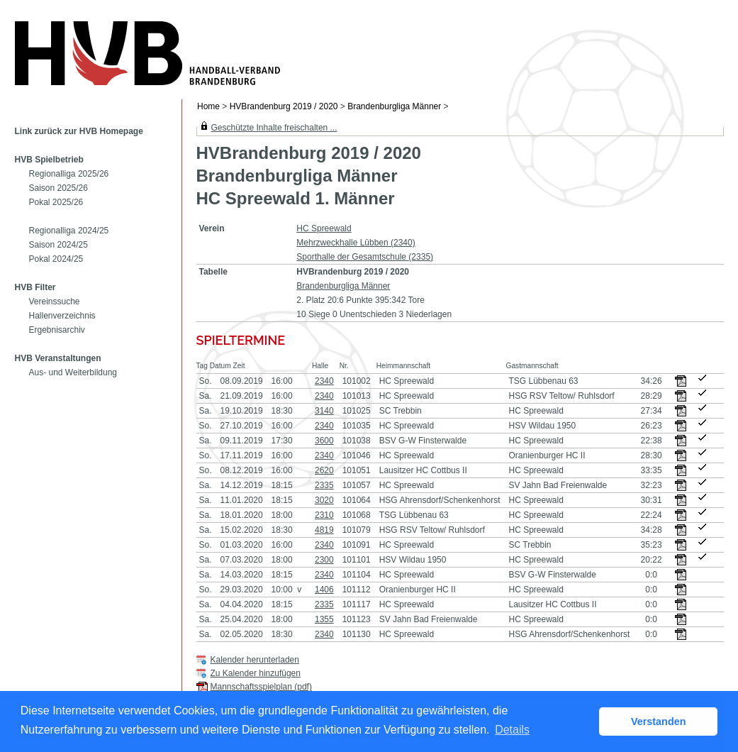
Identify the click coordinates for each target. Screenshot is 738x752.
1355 (324, 619)
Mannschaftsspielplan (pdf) (261, 687)
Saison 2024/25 (58, 245)
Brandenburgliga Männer (394, 106)
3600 (324, 441)
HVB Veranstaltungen (58, 358)
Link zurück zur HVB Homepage (79, 131)
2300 (324, 560)
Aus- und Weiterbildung (73, 372)
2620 (324, 470)
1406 (324, 590)
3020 (324, 500)
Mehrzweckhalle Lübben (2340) (355, 243)
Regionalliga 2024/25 (69, 231)
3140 (324, 411)
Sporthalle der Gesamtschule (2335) (364, 257)
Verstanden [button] (658, 721)
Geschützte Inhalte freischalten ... (274, 128)
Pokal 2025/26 (56, 202)
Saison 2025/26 (58, 188)
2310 (324, 515)
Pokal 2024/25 (56, 259)
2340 (324, 381)
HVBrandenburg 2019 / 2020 (284, 106)
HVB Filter (35, 287)
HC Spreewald (323, 228)
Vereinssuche (54, 301)
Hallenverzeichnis (62, 316)
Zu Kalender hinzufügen (256, 673)
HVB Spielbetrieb (49, 160)
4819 (324, 530)
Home (208, 106)
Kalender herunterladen (255, 660)
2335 (324, 485)
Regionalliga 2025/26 (69, 174)
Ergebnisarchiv (57, 330)
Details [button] (512, 730)
